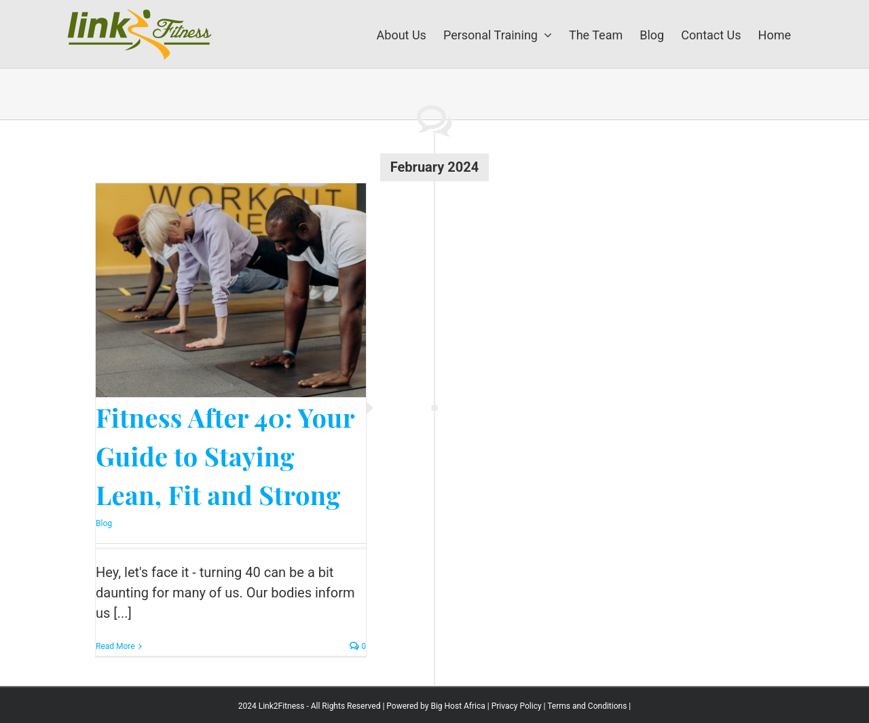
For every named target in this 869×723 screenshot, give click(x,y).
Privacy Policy (517, 706)
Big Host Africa (457, 706)
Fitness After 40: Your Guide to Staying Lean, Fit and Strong (225, 456)
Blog (104, 523)
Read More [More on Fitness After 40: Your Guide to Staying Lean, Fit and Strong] (115, 646)
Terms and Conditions (587, 706)
